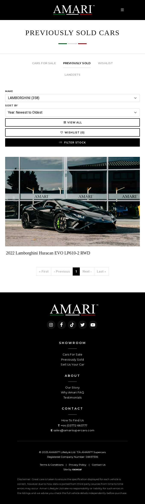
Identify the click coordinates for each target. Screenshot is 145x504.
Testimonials (73, 397)
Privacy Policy (77, 464)
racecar (77, 469)
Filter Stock (72, 142)
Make (9, 91)
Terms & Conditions (52, 464)
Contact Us (98, 464)
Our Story (72, 387)
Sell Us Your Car (72, 364)
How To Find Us (72, 420)
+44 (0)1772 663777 (74, 425)
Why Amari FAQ (72, 392)
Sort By (11, 105)
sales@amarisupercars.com (74, 430)
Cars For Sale (73, 354)
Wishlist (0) (72, 132)
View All (72, 122)
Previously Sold (72, 359)
